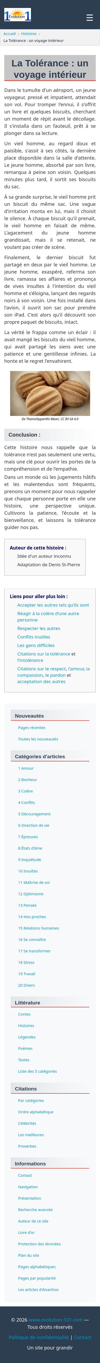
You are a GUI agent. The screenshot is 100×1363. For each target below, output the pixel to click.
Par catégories (31, 1100)
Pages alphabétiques (37, 1266)
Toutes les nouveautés (38, 739)
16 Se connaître (32, 939)
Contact (25, 1175)
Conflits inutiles (33, 637)
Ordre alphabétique (36, 1111)
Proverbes (27, 1146)
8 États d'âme (30, 847)
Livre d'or (26, 1232)
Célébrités (27, 1123)
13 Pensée (27, 905)
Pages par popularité (37, 1278)
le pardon (55, 675)
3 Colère (25, 790)
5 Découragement (34, 813)
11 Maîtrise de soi (34, 882)
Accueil (9, 33)
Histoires (29, 33)
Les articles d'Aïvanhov (38, 1289)
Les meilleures (31, 1134)
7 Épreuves (28, 836)
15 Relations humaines (38, 927)
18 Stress (26, 962)
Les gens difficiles (36, 645)
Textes (24, 1059)
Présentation (29, 1198)
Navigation (28, 1186)
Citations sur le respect (41, 669)
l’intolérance (30, 660)
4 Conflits (26, 802)
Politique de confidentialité (39, 1337)
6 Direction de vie (33, 825)
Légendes (26, 1037)
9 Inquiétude (29, 859)
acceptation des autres (41, 681)
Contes (24, 1014)
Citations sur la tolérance (43, 654)
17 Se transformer (34, 950)
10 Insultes (28, 870)
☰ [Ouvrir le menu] (90, 18)
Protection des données (39, 1243)
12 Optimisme (30, 893)
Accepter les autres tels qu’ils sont (53, 605)
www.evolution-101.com (56, 1320)
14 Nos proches (32, 916)
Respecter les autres (38, 628)
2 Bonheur (27, 779)
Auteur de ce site (33, 1221)
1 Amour (26, 767)
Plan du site (28, 1255)
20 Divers (26, 984)
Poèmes (25, 1048)
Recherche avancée (35, 1209)
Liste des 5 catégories (37, 1071)
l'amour (76, 669)
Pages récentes (31, 727)
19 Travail (26, 973)
